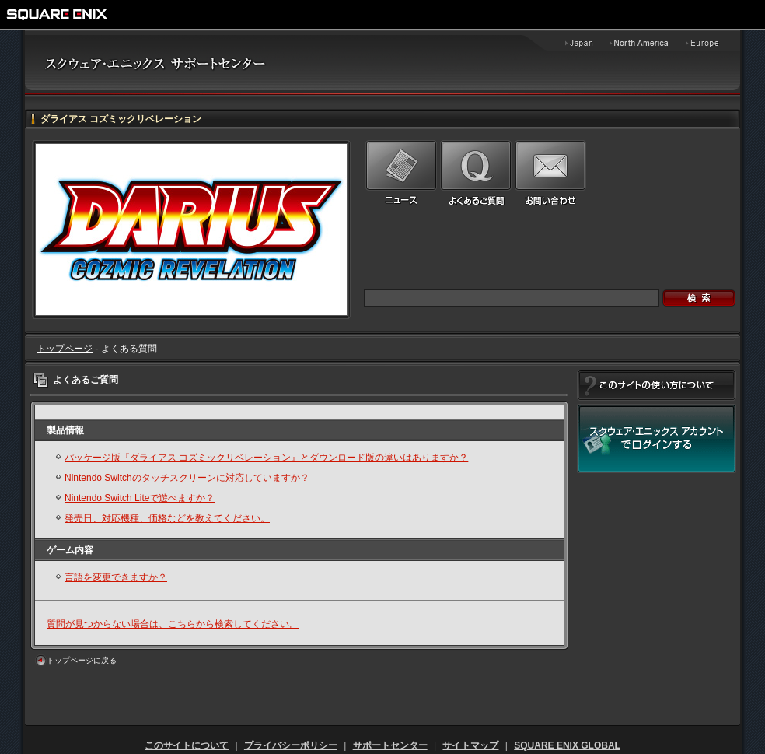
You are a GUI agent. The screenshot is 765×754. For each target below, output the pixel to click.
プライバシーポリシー (290, 745)
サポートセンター (390, 745)
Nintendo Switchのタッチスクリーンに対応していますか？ (187, 477)
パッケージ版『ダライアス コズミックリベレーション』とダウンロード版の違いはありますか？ (266, 457)
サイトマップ (470, 745)
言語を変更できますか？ (116, 577)
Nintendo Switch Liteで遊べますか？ (140, 498)
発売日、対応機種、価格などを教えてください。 (167, 518)
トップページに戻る (82, 660)
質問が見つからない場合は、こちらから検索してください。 (173, 624)
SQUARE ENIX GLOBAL (567, 745)
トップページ (65, 348)
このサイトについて (187, 745)
